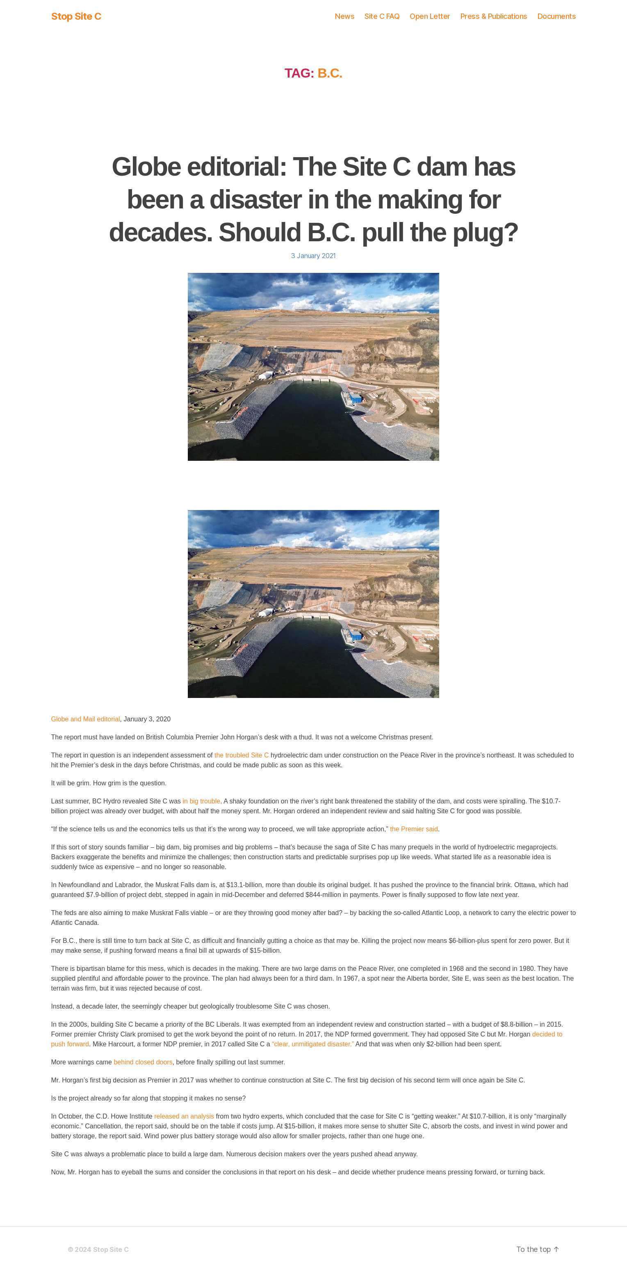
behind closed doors (143, 1062)
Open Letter (430, 16)
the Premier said (414, 829)
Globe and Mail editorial (85, 719)
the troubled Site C (241, 755)
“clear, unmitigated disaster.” (313, 1044)
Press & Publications (494, 16)
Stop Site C (76, 16)
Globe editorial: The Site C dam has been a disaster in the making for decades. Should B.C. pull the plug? (313, 199)
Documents (557, 16)
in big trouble (202, 801)
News (344, 16)
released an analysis (184, 1116)
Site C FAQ (382, 16)
